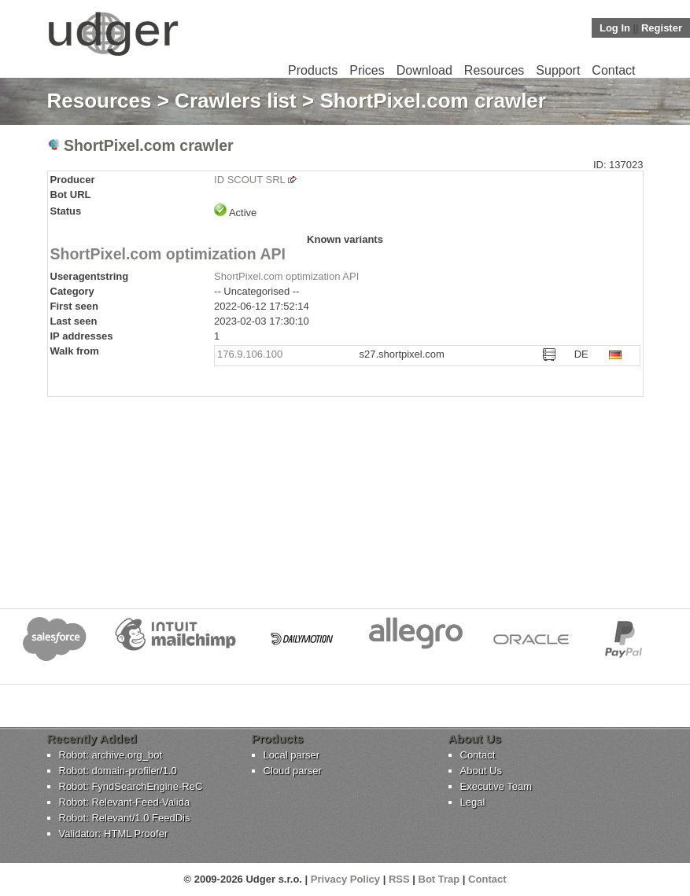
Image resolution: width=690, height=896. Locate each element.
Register (661, 28)
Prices (366, 70)
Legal (472, 802)
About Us (481, 771)
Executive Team (496, 786)
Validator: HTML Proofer (113, 833)
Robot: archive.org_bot (111, 755)
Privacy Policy (345, 879)
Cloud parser (293, 771)
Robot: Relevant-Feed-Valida (124, 802)
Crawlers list (236, 100)
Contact (613, 70)
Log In (615, 28)
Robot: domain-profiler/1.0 (118, 771)
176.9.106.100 (249, 354)
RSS (399, 879)
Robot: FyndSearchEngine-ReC (131, 786)
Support (558, 70)
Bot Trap (439, 879)
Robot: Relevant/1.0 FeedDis (124, 818)
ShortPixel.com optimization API (168, 254)
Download (424, 70)
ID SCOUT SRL (249, 179)
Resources (494, 70)
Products (313, 70)
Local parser (292, 755)
